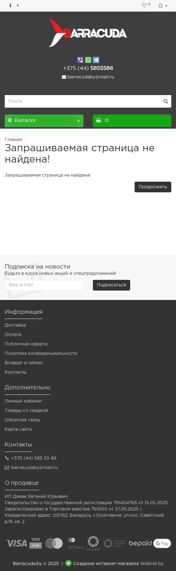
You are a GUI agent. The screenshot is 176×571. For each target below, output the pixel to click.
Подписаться (111, 285)
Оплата (13, 335)
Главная (13, 139)
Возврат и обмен (23, 363)
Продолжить (153, 187)
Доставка (15, 325)
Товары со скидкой (26, 411)
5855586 (88, 68)
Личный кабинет (23, 401)
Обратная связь (22, 420)
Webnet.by (151, 564)
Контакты (15, 372)
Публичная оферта (26, 344)
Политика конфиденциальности (41, 353)
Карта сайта (18, 429)
